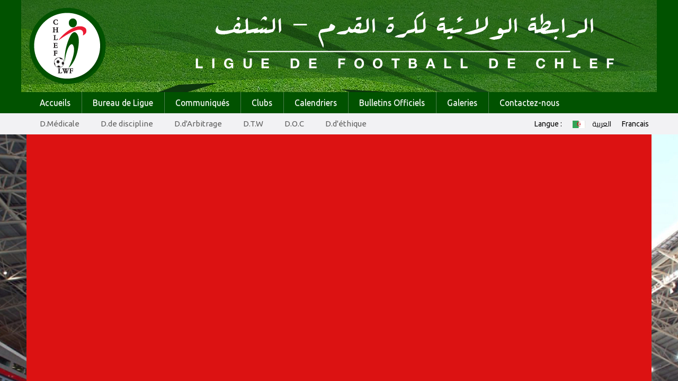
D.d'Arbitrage (198, 123)
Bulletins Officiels (392, 102)
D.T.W (253, 123)
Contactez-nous (529, 102)
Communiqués (202, 102)
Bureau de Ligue (123, 102)
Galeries (462, 102)
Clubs (262, 102)
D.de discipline (127, 123)
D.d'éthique (346, 123)
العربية (592, 124)
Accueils (55, 102)
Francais (635, 124)
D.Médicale (59, 123)
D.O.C (294, 123)
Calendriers (316, 102)
